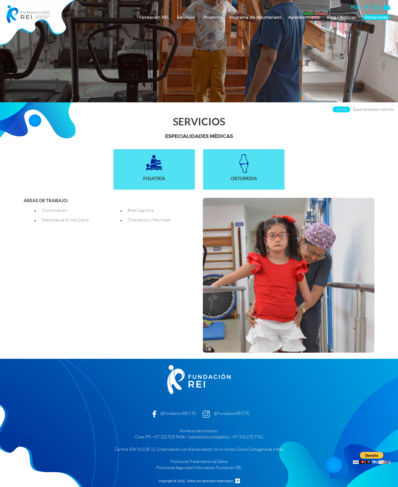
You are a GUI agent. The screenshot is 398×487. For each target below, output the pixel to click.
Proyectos (213, 17)
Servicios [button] (186, 17)
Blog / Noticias (341, 17)
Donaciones (376, 17)
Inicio (341, 109)
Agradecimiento (304, 17)
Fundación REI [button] (154, 17)
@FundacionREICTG (178, 413)
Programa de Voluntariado (255, 17)
